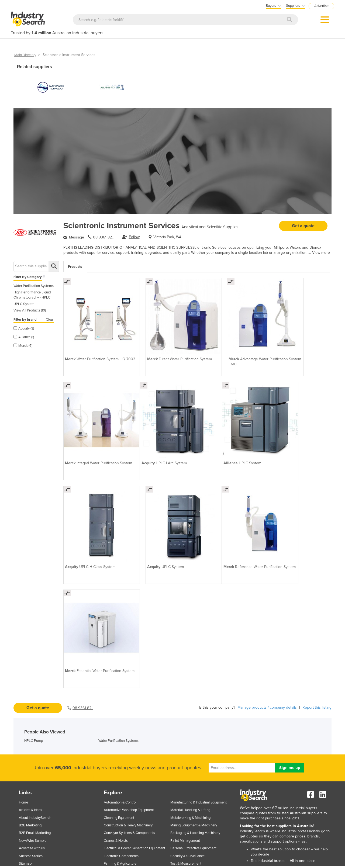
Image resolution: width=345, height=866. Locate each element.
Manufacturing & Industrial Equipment (198, 654)
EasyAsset (291, 743)
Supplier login (55, 740)
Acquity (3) (23, 328)
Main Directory (25, 55)
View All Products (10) (29, 310)
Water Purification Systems (33, 286)
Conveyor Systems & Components (129, 685)
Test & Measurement (185, 715)
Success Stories (31, 708)
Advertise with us (32, 700)
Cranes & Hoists (116, 692)
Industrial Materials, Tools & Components (134, 746)
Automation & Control (120, 654)
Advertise (321, 6)
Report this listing (317, 559)
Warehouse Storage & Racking (193, 738)
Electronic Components (121, 708)
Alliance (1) (23, 337)
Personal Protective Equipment (193, 700)
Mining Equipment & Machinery (193, 677)
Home (23, 654)
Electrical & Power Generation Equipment (134, 700)
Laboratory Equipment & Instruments (131, 777)
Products (75, 267)
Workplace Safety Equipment (191, 777)
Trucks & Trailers (182, 731)
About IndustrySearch (35, 669)
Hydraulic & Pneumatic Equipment (129, 738)
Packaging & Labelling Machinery (195, 685)
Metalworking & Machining (190, 669)
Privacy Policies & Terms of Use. (129, 859)
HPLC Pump (33, 592)
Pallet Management (185, 692)
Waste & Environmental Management (198, 746)
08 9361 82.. (103, 237)
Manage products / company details (267, 559)
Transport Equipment (185, 723)
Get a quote (303, 225)
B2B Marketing (30, 677)
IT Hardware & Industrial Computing (130, 761)
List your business (55, 727)
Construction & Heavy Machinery (128, 677)
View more (321, 252)
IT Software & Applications (123, 769)
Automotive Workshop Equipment (129, 662)
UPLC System (23, 304)
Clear (50, 319)
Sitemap (25, 715)
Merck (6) (22, 346)
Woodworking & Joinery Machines (195, 761)
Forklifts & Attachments (121, 731)
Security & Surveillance (187, 708)
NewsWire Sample (32, 692)
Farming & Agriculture (120, 715)
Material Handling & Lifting (190, 662)
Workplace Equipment (186, 769)
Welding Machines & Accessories (194, 754)
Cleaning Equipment (119, 669)
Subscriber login (55, 752)
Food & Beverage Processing (125, 723)
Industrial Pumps (116, 754)
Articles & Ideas (30, 662)
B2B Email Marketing (35, 685)
